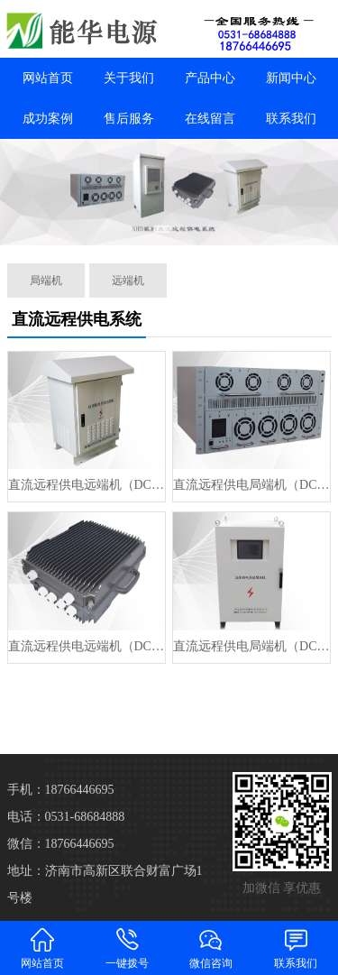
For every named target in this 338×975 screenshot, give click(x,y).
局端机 (46, 280)
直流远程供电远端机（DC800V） (86, 646)
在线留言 (210, 118)
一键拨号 (127, 947)
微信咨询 (211, 947)
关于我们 (129, 78)
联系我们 (291, 118)
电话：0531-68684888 (66, 816)
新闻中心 (291, 78)
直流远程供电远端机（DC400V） (86, 485)
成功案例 (48, 118)
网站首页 (48, 78)
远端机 (128, 280)
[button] (162, 229)
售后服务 (129, 118)
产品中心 (210, 78)
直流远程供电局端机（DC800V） (251, 646)
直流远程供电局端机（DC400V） (251, 485)
